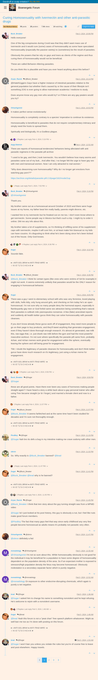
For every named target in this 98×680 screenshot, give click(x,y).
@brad (20, 615)
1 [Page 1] (44, 660)
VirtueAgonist (16, 108)
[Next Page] (58, 660)
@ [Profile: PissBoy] (16, 521)
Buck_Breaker (16, 34)
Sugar (13, 250)
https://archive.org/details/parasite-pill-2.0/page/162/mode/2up (40, 178)
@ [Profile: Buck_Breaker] (19, 279)
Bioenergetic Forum (29, 7)
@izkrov (27, 535)
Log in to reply (88, 27)
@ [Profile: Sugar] (15, 381)
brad (13, 594)
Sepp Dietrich (16, 145)
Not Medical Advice (10, 26)
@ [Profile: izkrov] (15, 538)
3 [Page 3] (53, 660)
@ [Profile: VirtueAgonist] (18, 195)
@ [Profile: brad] (58, 455)
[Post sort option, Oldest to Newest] (78, 27)
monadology (16, 551)
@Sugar (28, 377)
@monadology (29, 577)
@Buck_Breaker (30, 79)
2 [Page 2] (49, 660)
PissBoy (14, 435)
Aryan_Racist (16, 79)
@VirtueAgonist (31, 191)
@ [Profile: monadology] (18, 581)
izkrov (13, 452)
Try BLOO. (34, 1)
